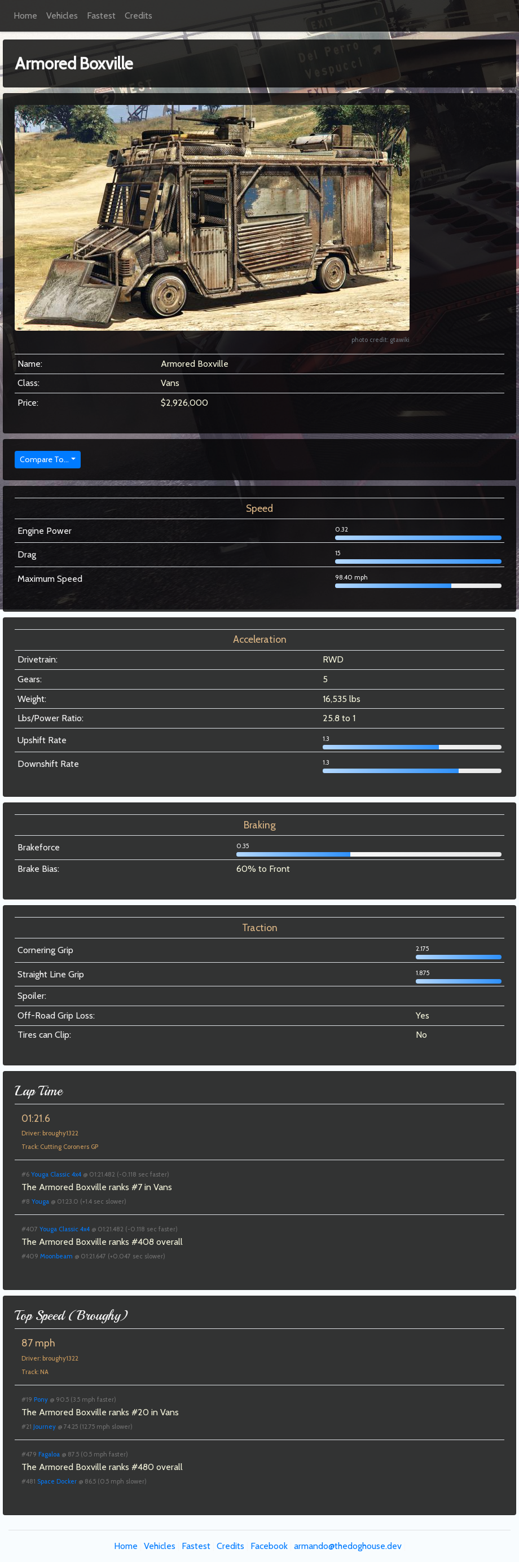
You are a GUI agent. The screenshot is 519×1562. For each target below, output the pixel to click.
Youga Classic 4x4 (56, 1174)
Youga (40, 1201)
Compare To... (44, 459)
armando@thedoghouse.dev (348, 1546)
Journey (44, 1427)
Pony (41, 1399)
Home (25, 15)
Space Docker (57, 1481)
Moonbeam (56, 1256)
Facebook (269, 1546)
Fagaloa (49, 1454)
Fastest (101, 15)
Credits (138, 15)
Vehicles (62, 15)
